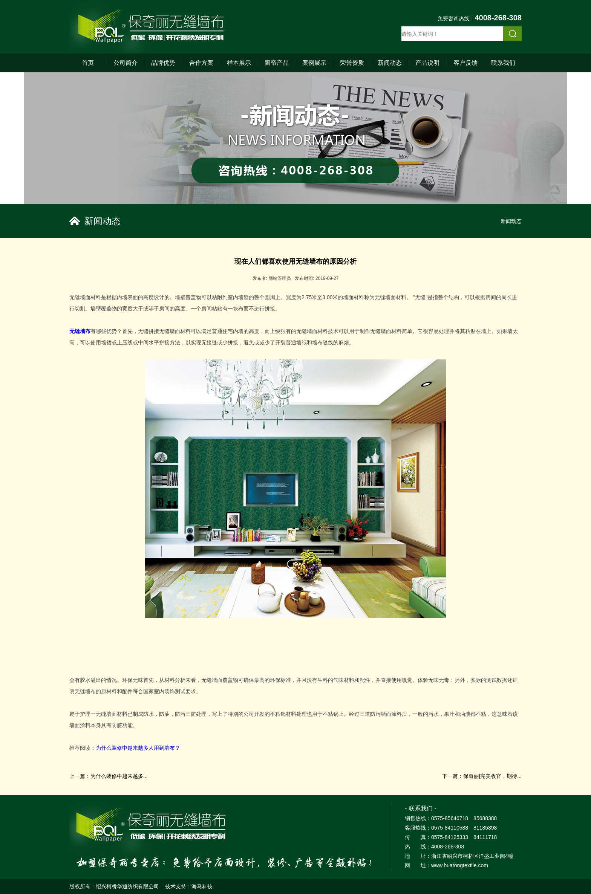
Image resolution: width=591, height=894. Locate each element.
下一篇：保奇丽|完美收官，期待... (482, 776)
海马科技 (202, 886)
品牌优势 (163, 63)
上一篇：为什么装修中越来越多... (108, 776)
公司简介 (125, 63)
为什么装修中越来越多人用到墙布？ (138, 748)
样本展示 (239, 63)
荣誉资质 (352, 63)
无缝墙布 (79, 331)
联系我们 (503, 63)
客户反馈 (465, 63)
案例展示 (314, 63)
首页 (88, 63)
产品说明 (427, 63)
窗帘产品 (277, 63)
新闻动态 (390, 63)
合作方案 (201, 63)
